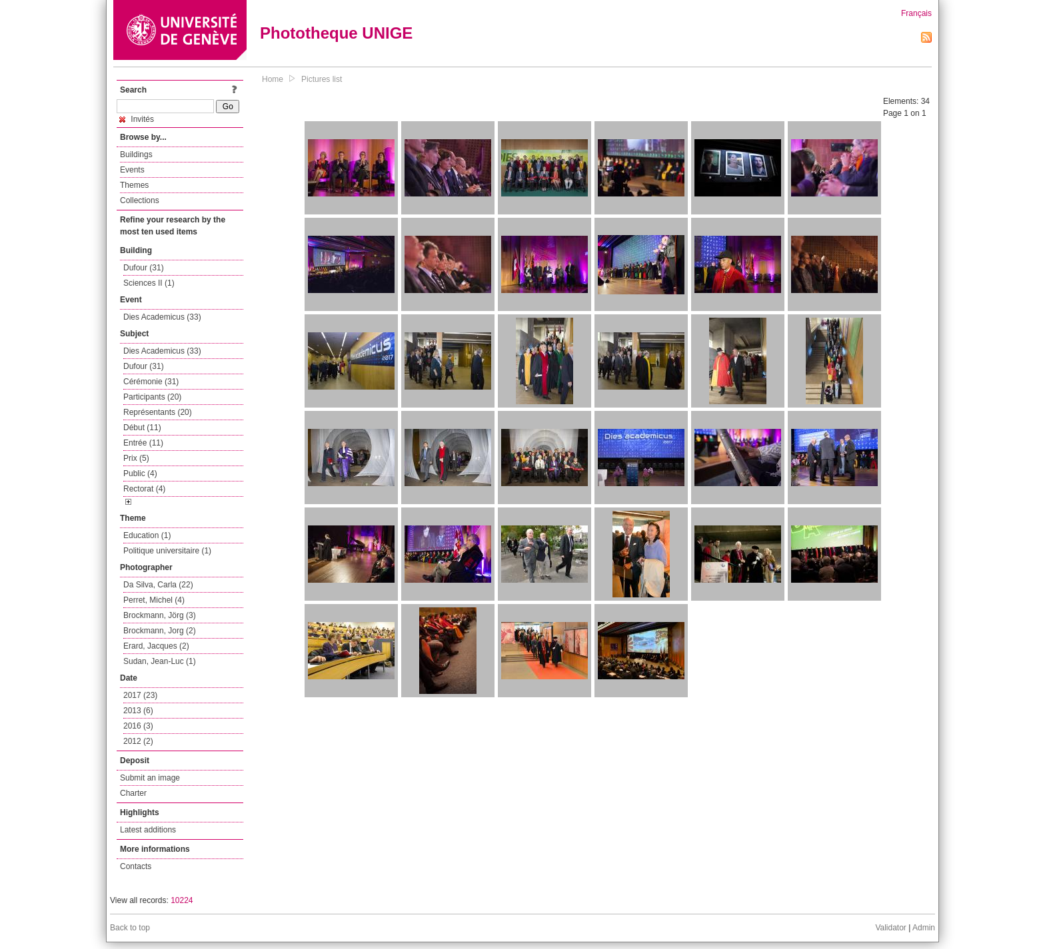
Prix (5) (136, 458)
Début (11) (142, 427)
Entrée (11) (143, 443)
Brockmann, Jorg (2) (159, 630)
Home (272, 79)
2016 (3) (138, 726)
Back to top (130, 927)
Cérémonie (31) (151, 381)
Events (132, 169)
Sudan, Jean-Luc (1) (159, 661)
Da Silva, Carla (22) (158, 584)
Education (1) (147, 535)
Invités (136, 119)
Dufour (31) (143, 267)
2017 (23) (140, 695)
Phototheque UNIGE (336, 33)
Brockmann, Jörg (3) (159, 615)
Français (916, 13)
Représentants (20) (157, 412)
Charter (133, 793)
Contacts (135, 866)
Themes (134, 185)
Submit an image (150, 778)
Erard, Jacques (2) (156, 646)
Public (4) (140, 473)
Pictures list (321, 79)
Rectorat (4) (144, 488)
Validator (890, 927)
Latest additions (148, 829)
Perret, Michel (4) (154, 600)
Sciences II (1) (149, 283)
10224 (182, 900)
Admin (923, 927)
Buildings (136, 154)
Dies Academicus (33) (162, 317)
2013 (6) (138, 710)
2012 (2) (138, 741)
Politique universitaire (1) (167, 550)
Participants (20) (152, 397)
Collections (139, 200)
